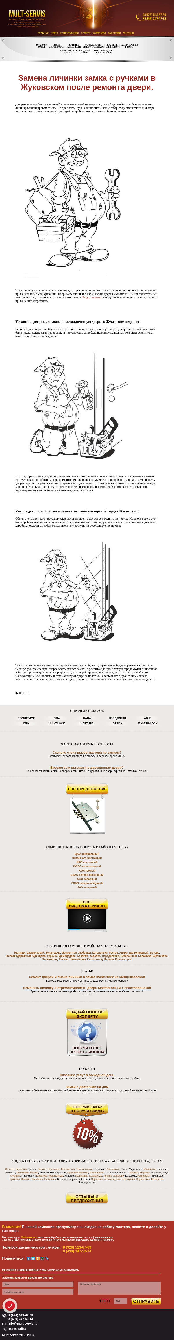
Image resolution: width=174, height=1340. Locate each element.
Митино (133, 1172)
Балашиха (144, 956)
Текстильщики (84, 1169)
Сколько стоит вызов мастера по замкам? (87, 752)
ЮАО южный (87, 870)
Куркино (52, 956)
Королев (95, 956)
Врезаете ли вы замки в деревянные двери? (87, 767)
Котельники (100, 952)
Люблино (15, 1175)
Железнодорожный (18, 956)
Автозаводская (112, 1179)
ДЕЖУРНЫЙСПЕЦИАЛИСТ (112, 46)
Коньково (118, 1175)
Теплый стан (68, 1169)
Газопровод (95, 959)
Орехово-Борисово (77, 1172)
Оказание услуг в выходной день (87, 1075)
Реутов (113, 952)
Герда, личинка (92, 297)
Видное (109, 959)
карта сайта (17, 1329)
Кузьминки (81, 1175)
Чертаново (53, 1169)
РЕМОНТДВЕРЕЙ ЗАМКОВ (56, 46)
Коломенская (56, 1175)
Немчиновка (78, 959)
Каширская (157, 1179)
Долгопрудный (138, 952)
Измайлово (150, 1169)
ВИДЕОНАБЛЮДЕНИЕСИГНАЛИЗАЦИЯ (104, 52)
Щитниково (160, 956)
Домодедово (67, 956)
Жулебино (37, 1179)
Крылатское (95, 1175)
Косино (63, 959)
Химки (123, 952)
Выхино (25, 1179)
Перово (34, 1172)
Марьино (145, 1172)
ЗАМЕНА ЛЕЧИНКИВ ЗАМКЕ (129, 46)
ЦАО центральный (87, 854)
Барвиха (82, 956)
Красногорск (123, 959)
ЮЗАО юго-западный (87, 866)
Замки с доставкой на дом (87, 1087)
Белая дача (52, 952)
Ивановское (144, 1175)
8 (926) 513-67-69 (77, 1247)
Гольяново (50, 1179)
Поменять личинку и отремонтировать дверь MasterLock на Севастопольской (87, 988)
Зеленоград (50, 959)
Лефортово (41, 1175)
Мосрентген (69, 952)
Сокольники (112, 1169)
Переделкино (110, 956)
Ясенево (9, 1169)
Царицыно (97, 1179)
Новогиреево (97, 1172)
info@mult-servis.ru (22, 1323)
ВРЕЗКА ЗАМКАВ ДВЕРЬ (67, 52)
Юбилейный (129, 956)
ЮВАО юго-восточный (87, 858)
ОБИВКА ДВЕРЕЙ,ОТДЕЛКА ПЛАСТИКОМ (93, 46)
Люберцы (84, 952)
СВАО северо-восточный (87, 874)
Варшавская (143, 1179)
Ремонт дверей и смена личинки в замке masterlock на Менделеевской (87, 977)
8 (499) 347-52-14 (77, 1251)
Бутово (154, 952)
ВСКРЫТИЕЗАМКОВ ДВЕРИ (74, 46)
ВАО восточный (87, 862)
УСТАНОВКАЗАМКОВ (41, 46)
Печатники (22, 1172)
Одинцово (39, 956)
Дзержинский (35, 952)
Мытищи (19, 952)
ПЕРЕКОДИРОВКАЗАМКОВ (84, 52)
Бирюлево (21, 1169)
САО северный (87, 879)
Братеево (15, 1179)
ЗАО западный (87, 887)
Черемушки (128, 1179)
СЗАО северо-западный (87, 883)
